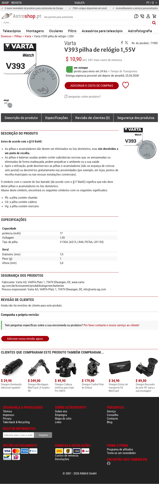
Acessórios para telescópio (102, 31)
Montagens (35, 31)
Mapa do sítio (63, 418)
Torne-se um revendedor (121, 453)
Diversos (6, 36)
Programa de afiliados (120, 449)
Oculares (56, 31)
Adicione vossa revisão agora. (25, 338)
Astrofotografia (140, 31)
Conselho (112, 415)
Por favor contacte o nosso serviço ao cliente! (111, 325)
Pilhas (18, 36)
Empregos (61, 415)
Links (58, 422)
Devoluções (62, 459)
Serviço (111, 411)
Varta (28, 36)
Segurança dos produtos (135, 117)
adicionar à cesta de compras (91, 85)
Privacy (7, 418)
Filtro (72, 31)
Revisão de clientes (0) (92, 117)
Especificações (56, 117)
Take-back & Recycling (16, 422)
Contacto (112, 418)
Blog (109, 422)
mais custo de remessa (108, 60)
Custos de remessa (66, 455)
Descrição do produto (21, 117)
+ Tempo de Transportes (122, 71)
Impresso (8, 415)
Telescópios (12, 31)
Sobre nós (61, 411)
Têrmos (7, 411)
